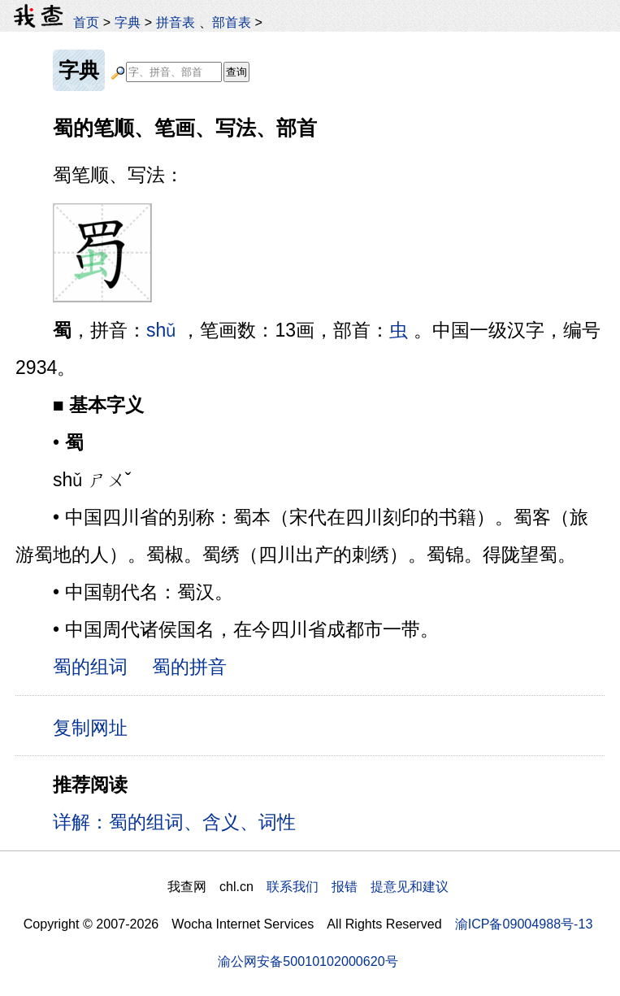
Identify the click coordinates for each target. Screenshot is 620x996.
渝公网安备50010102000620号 (307, 961)
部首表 (231, 22)
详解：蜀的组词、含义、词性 (174, 822)
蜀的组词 (90, 666)
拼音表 (175, 22)
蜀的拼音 (189, 666)
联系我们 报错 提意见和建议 (358, 886)
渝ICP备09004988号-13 (524, 923)
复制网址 (96, 726)
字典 (128, 22)
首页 (86, 22)
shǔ (161, 330)
